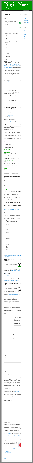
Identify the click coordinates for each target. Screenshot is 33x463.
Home (4, 10)
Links (24, 38)
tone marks (11, 77)
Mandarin (15, 255)
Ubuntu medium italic (17, 209)
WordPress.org (25, 32)
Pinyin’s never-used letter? (9, 377)
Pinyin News (25, 12)
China (7, 435)
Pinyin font (19, 435)
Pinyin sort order (7, 14)
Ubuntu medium (12, 209)
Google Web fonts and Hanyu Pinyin (10, 124)
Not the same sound (7, 80)
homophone (5, 104)
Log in (24, 30)
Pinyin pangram (8, 136)
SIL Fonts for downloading (10, 253)
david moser (18, 121)
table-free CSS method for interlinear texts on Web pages (26, 16)
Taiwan (8, 280)
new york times (7, 104)
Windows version (6, 273)
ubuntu (7, 256)
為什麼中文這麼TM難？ (10, 115)
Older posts (5, 458)
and (9, 86)
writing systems (13, 121)
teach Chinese (7, 121)
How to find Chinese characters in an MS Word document (26, 21)
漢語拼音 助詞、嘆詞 (13, 448)
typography (6, 256)
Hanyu (9, 255)
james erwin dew (13, 374)
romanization (6, 77)
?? (16, 121)
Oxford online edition (9, 433)
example (11, 67)
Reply (17, 280)
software (7, 280)
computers (8, 255)
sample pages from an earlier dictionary (16, 65)
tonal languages (8, 77)
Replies (18, 77)
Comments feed (25, 31)
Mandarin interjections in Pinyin (8, 452)
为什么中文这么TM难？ (10, 116)
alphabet (6, 435)
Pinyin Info (25, 15)
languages (11, 255)
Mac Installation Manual (7, 275)
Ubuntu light (6, 209)
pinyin (16, 255)
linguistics (13, 255)
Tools (24, 36)
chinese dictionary (15, 77)
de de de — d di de (7, 451)
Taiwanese (10, 280)
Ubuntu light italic (9, 209)
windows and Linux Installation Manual (9, 272)
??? (16, 280)
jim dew (15, 374)
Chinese (6, 255)
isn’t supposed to (17, 391)
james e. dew (10, 374)
